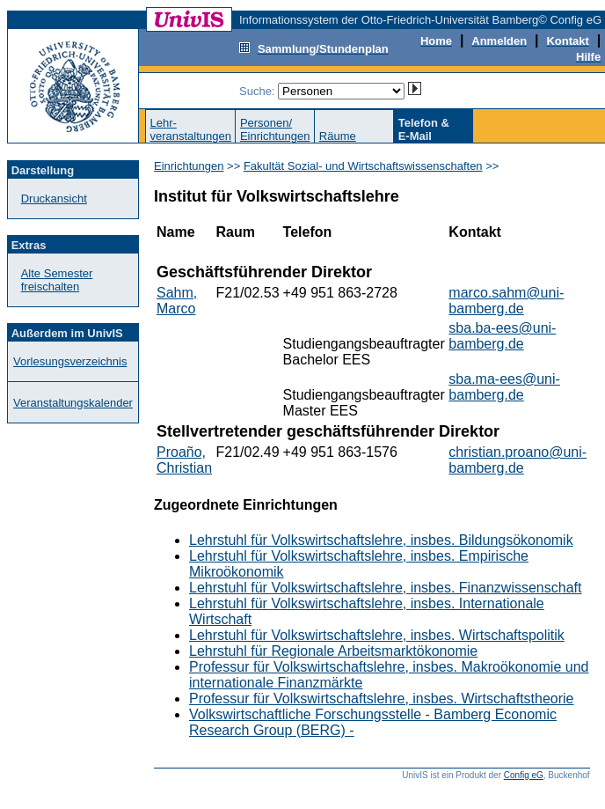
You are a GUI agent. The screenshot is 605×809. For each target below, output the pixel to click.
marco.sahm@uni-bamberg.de (506, 300)
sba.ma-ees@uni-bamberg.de (504, 386)
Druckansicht (54, 198)
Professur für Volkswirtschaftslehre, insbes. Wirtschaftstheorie (381, 698)
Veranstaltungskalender (73, 402)
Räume (337, 136)
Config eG (523, 775)
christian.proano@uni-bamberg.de (517, 460)
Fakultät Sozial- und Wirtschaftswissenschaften (363, 166)
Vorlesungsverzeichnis (70, 361)
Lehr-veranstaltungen (190, 129)
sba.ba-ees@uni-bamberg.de (502, 335)
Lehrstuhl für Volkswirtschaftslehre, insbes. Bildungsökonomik (381, 540)
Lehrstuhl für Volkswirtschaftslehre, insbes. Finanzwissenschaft (385, 587)
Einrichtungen (189, 166)
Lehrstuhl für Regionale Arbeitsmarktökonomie (333, 651)
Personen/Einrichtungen (275, 129)
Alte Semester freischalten (57, 280)
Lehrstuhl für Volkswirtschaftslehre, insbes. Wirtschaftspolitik (377, 635)
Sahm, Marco (177, 300)
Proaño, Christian (184, 460)
